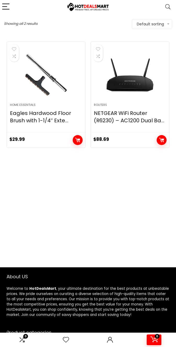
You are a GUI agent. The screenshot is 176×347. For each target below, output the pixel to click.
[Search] (168, 7)
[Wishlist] (66, 340)
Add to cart (78, 140)
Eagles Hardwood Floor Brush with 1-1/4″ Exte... (40, 116)
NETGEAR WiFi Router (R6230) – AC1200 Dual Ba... (129, 116)
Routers (100, 105)
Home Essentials (23, 105)
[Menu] (6, 7)
